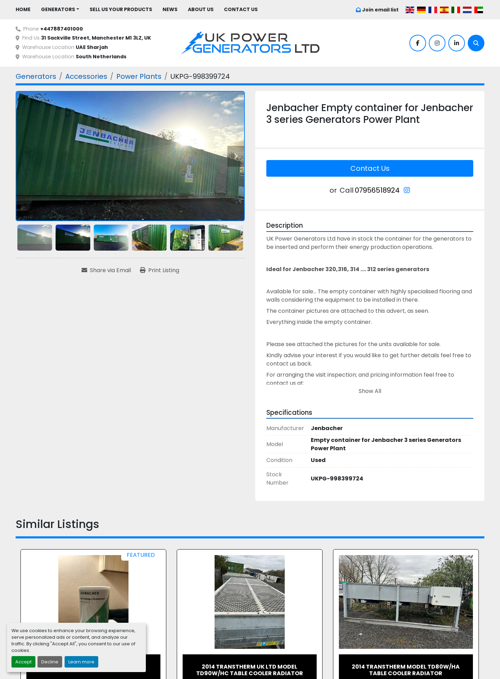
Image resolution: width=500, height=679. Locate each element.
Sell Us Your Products (121, 9)
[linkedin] (456, 43)
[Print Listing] (159, 270)
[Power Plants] (138, 76)
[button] (60, 9)
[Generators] (36, 76)
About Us (201, 9)
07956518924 (377, 190)
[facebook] (417, 43)
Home (23, 9)
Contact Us (241, 9)
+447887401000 (61, 28)
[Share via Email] (106, 270)
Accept (23, 662)
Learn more (81, 662)
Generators (58, 9)
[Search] (476, 43)
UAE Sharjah (92, 47)
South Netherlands (101, 56)
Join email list (380, 9)
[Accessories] (86, 76)
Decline (49, 662)
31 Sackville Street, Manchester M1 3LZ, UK (96, 37)
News (169, 9)
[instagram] (437, 43)
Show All (370, 391)
